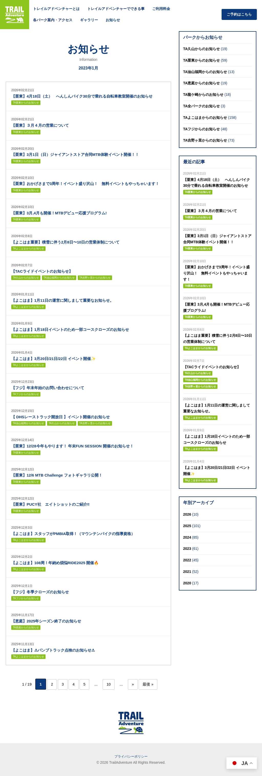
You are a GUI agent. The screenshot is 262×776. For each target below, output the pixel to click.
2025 (187, 526)
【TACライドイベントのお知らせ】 (42, 271)
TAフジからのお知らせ (26, 394)
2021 (187, 572)
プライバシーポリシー (131, 756)
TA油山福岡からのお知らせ (59, 277)
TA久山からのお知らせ (26, 277)
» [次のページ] (135, 684)
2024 (187, 537)
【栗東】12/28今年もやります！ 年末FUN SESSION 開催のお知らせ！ (72, 446)
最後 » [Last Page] (151, 684)
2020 (187, 583)
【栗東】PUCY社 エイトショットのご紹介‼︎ (50, 504)
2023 (187, 549)
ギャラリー (89, 20)
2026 (187, 514)
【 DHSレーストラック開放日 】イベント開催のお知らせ (60, 417)
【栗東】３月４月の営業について (40, 125)
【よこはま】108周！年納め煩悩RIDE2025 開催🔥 (55, 563)
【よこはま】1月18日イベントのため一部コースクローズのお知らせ (70, 329)
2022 (187, 560)
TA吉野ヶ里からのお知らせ (95, 277)
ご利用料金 (161, 9)
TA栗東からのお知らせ (26, 102)
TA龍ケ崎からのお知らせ (203, 94)
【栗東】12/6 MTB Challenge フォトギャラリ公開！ (56, 475)
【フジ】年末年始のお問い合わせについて (47, 388)
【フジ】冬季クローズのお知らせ (40, 592)
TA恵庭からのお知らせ (26, 627)
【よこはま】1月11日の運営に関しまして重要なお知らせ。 (62, 300)
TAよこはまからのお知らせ (28, 248)
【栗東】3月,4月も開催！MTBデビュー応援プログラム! (59, 213)
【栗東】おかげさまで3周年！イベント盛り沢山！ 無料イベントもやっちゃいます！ (85, 183)
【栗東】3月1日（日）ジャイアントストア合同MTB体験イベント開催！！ (75, 154)
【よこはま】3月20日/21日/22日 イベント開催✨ (53, 358)
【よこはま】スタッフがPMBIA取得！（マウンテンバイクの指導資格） (73, 533)
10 (109, 684)
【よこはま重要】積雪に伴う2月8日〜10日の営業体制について (65, 242)
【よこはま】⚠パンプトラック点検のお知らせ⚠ (53, 650)
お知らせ (113, 20)
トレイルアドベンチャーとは (56, 9)
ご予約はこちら (239, 14)
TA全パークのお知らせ (201, 106)
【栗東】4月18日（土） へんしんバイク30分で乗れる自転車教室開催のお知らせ (81, 96)
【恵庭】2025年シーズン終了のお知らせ (46, 621)
